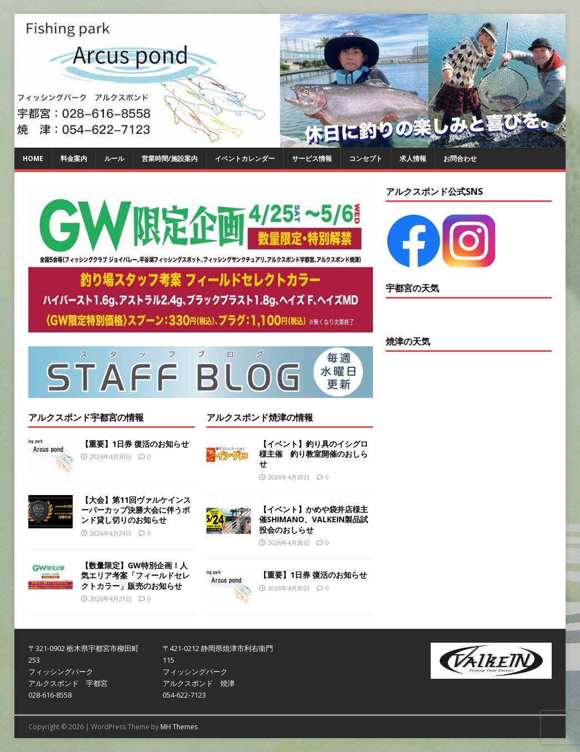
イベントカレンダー (245, 158)
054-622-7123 (184, 695)
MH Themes (179, 726)
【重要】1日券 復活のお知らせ (135, 443)
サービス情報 (312, 158)
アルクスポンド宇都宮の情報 (86, 417)
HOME (33, 158)
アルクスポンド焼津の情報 (259, 417)
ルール (114, 158)
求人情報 (413, 158)
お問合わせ (460, 158)
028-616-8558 (50, 695)
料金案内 (73, 158)
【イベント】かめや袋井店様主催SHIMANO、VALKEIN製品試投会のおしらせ (313, 519)
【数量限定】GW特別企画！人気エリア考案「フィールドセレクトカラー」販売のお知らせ (135, 575)
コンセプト (365, 158)
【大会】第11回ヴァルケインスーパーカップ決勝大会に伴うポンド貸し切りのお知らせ (136, 509)
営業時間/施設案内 (170, 158)
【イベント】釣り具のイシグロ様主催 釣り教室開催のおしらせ (313, 453)
